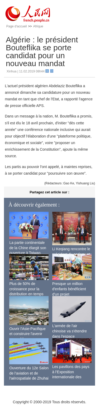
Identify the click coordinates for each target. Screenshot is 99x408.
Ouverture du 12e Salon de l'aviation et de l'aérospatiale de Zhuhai (29, 373)
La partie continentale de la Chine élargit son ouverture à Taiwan (27, 247)
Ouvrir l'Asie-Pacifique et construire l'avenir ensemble (27, 334)
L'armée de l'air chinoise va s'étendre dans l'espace (69, 331)
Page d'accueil (16, 26)
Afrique (38, 26)
